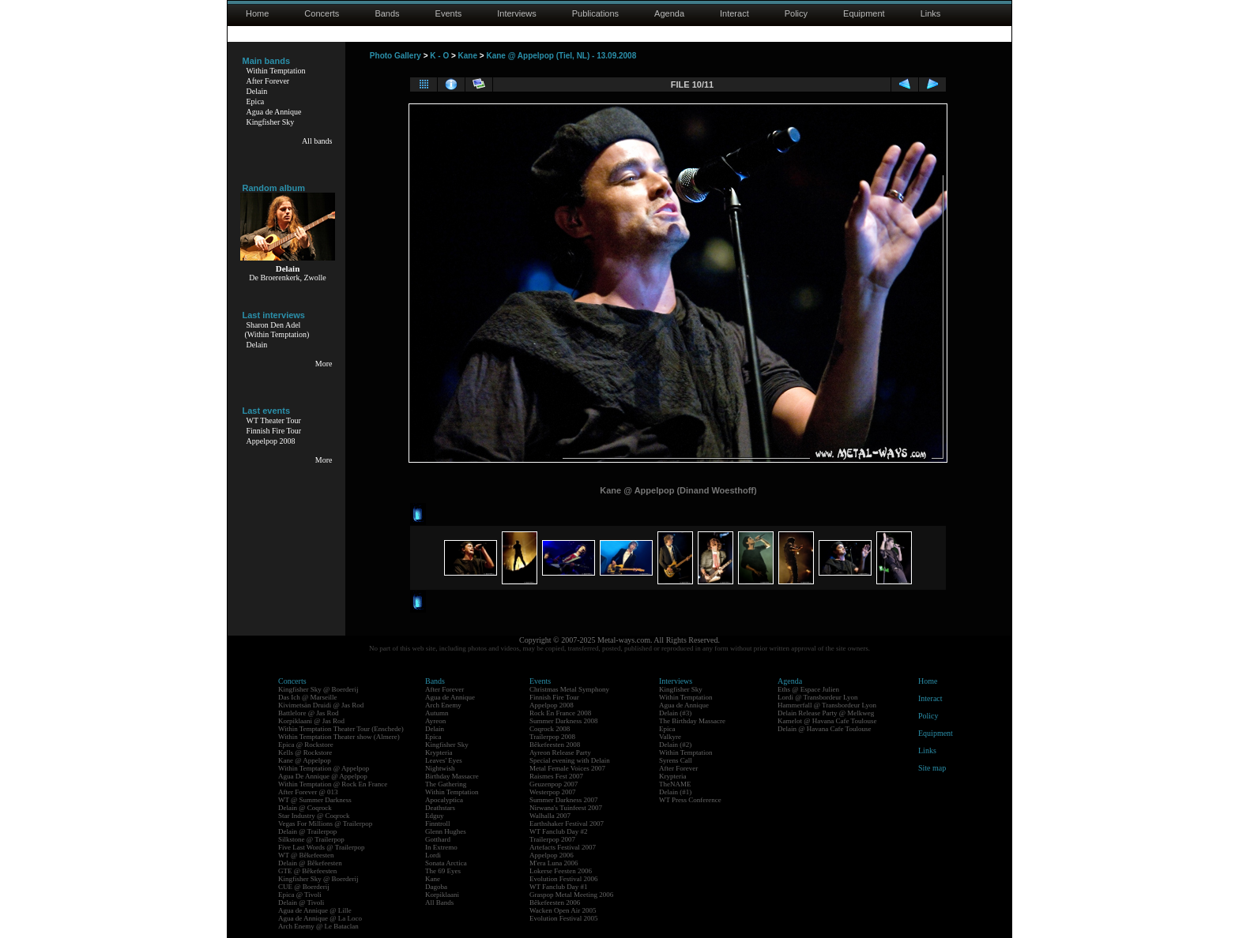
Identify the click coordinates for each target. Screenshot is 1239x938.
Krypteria (438, 752)
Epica (256, 101)
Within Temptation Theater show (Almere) (339, 737)
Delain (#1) (675, 792)
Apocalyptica (444, 800)
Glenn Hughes (445, 831)
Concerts (321, 13)
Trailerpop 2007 (552, 839)
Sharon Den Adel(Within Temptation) (277, 330)
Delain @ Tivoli (301, 902)
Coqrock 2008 (549, 729)
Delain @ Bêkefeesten (310, 863)
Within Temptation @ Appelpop (323, 768)
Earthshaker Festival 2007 (566, 823)
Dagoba (436, 887)
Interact (734, 13)
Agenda (669, 13)
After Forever (268, 81)
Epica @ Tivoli (300, 895)
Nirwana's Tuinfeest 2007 (565, 808)
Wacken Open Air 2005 (563, 910)
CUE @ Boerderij (304, 887)
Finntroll (437, 823)
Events (448, 13)
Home (257, 13)
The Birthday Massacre (692, 721)
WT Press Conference (690, 800)
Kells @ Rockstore (305, 752)
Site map (932, 768)
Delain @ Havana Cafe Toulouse (824, 729)
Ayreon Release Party (560, 752)
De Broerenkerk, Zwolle (287, 277)
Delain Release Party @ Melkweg (826, 713)
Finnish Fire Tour (274, 430)
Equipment (864, 13)
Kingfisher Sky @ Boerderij (318, 689)
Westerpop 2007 (552, 792)
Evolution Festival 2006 (563, 879)
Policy (796, 13)
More (324, 363)
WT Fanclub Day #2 (558, 831)
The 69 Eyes (443, 871)
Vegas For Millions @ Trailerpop (325, 823)
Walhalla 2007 (550, 816)
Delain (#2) (675, 745)
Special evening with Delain (569, 760)
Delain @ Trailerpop (307, 831)
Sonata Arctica (446, 863)
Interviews (517, 13)
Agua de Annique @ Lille (315, 910)
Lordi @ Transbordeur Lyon (818, 697)
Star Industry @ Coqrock (314, 816)
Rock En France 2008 (560, 713)
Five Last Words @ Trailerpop (321, 847)
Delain (257, 91)
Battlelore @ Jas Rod (308, 713)
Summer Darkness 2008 (563, 721)
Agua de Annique (274, 111)
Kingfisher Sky (271, 122)
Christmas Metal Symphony (569, 689)
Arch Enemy (443, 705)
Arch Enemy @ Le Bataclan (318, 926)
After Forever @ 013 (308, 792)
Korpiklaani (442, 895)
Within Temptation (276, 70)
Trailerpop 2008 (552, 737)
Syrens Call (675, 760)
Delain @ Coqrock (305, 808)
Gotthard (437, 839)
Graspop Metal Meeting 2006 (571, 895)
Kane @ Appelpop (304, 760)
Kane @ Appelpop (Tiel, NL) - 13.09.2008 (561, 55)
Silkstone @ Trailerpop (311, 839)
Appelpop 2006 (551, 855)
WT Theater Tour (274, 420)
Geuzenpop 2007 (553, 784)
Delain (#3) (675, 713)
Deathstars (440, 808)
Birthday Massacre (452, 776)
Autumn (437, 713)
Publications (595, 13)
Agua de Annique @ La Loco (320, 918)
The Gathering (445, 784)
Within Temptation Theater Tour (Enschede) (341, 729)
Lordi (433, 855)
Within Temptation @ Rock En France (332, 784)
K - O (439, 55)
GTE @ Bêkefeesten (307, 871)
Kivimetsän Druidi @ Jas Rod (320, 705)
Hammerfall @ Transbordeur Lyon (827, 705)
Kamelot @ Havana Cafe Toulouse (827, 721)
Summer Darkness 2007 (563, 800)
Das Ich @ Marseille (307, 697)
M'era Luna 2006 (553, 863)
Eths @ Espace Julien (808, 689)
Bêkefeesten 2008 (554, 745)
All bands (317, 141)
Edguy (434, 816)
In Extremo (441, 847)
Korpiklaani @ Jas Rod (311, 721)
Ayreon (435, 721)
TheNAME (675, 784)
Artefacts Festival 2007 (562, 847)
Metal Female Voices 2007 (567, 768)
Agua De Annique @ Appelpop (322, 776)
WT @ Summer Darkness (315, 800)
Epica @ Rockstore (305, 745)
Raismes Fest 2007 (556, 776)
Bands (387, 13)
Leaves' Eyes (443, 760)
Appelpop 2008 (271, 441)
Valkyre (670, 737)
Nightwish (440, 768)
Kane (467, 55)
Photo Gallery (395, 55)
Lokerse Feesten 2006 (560, 871)
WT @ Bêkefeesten (306, 855)
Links (931, 13)
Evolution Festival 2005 (563, 918)
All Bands (439, 902)
